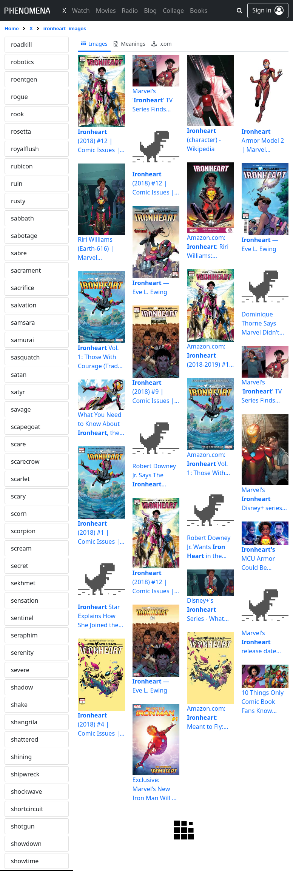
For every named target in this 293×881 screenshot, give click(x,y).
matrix (20, 704)
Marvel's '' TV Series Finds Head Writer (153, 100)
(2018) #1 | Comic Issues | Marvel (99, 532)
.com (161, 43)
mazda (20, 739)
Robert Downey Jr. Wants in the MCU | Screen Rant (208, 547)
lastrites (22, 392)
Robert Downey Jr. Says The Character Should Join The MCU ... (154, 475)
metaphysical (29, 809)
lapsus (20, 374)
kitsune (21, 253)
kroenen (22, 288)
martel (20, 670)
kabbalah (24, 166)
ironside (22, 62)
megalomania (30, 757)
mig (16, 861)
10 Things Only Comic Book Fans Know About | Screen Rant (263, 701)
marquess (25, 652)
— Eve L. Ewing (151, 287)
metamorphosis (33, 791)
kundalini (24, 305)
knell (18, 270)
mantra (21, 618)
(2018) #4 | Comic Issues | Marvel (99, 724)
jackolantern (28, 97)
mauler (21, 722)
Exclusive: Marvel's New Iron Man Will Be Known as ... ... (156, 788)
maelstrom (26, 583)
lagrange (23, 322)
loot (16, 548)
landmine (24, 357)
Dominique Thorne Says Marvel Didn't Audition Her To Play (264, 323)
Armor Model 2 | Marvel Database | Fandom (263, 140)
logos (18, 531)
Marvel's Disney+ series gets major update (262, 499)
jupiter (20, 149)
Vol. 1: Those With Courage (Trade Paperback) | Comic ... (99, 357)
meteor (21, 826)
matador (23, 687)
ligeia (18, 479)
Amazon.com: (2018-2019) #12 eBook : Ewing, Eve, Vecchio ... (210, 355)
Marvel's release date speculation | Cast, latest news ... (260, 642)
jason (18, 114)
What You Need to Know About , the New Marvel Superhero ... (100, 423)
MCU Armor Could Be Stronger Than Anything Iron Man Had (262, 558)
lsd (15, 566)
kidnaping (25, 235)
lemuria (22, 427)
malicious (24, 600)
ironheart (24, 44)
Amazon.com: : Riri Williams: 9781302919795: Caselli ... (210, 246)
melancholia (28, 774)
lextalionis (25, 461)
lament (21, 340)
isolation (23, 79)
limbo (19, 496)
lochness (23, 513)
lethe (18, 444)
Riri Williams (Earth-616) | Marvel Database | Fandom (96, 248)
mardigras (25, 635)
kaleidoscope (29, 201)
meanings (129, 43)
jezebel (21, 131)
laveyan (21, 409)
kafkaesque (27, 183)
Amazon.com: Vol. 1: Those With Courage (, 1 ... (209, 464)
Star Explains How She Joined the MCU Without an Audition (101, 616)
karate (20, 218)
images (94, 43)
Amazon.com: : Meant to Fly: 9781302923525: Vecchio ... (210, 717)
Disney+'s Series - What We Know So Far (209, 609)
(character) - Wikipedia (204, 140)
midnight (24, 843)
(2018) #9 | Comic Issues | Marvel (153, 391)
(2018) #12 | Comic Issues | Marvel (99, 141)
